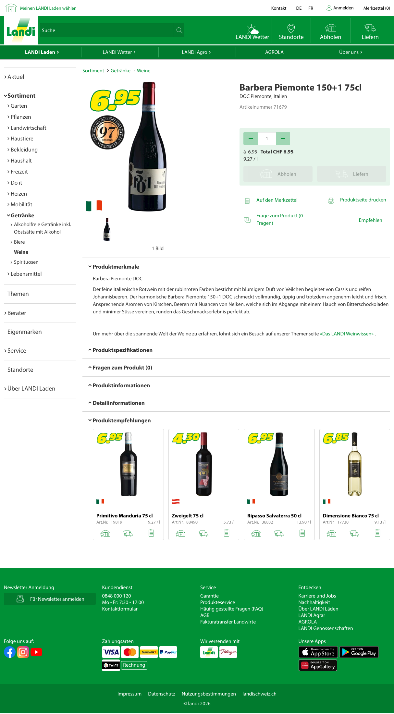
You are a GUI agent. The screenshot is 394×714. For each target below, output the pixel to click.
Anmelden (343, 8)
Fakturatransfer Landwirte (228, 622)
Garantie (209, 596)
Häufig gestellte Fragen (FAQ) (231, 609)
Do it (16, 182)
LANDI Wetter (117, 52)
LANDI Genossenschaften (326, 628)
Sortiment (21, 95)
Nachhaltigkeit (314, 602)
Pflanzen (21, 116)
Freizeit (19, 171)
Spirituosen (26, 262)
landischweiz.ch (259, 694)
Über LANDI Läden (319, 609)
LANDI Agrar (312, 615)
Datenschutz (161, 694)
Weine (21, 252)
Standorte (20, 369)
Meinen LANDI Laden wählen (48, 8)
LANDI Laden (40, 52)
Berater (16, 313)
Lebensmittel (26, 273)
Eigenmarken (24, 331)
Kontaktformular (120, 609)
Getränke (22, 215)
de (299, 8)
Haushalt (21, 160)
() (376, 8)
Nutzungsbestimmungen (209, 694)
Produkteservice (217, 602)
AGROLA (274, 52)
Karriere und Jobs (317, 596)
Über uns (349, 52)
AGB (205, 615)
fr (310, 8)
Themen (18, 293)
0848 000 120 (116, 596)
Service (16, 350)
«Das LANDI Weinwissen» (347, 334)
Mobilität (21, 204)
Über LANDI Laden (31, 388)
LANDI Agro (194, 52)
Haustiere (22, 138)
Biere (19, 242)
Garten (19, 105)
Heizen (19, 193)
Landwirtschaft (28, 127)
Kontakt (279, 8)
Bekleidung (24, 149)
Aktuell (16, 76)
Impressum (129, 694)
